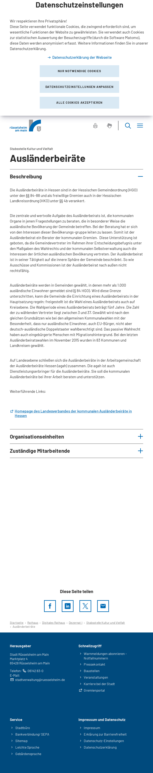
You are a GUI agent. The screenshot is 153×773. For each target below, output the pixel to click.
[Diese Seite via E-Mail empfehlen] (103, 606)
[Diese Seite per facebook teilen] (50, 606)
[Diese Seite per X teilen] (85, 606)
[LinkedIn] (68, 606)
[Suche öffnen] (128, 125)
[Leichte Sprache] (95, 125)
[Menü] (140, 125)
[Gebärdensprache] (109, 125)
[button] (76, 176)
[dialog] (76, 58)
